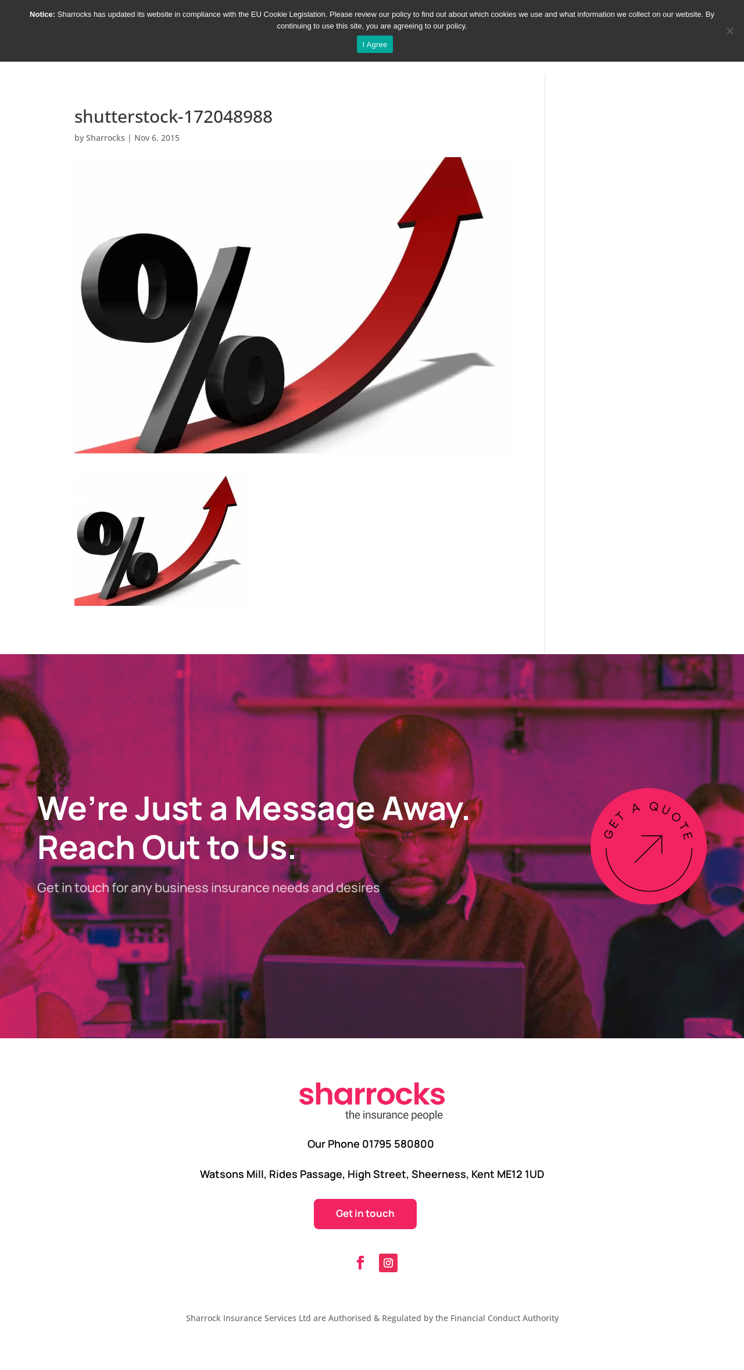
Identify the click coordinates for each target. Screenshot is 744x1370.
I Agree (375, 44)
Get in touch (365, 1213)
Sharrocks (105, 137)
